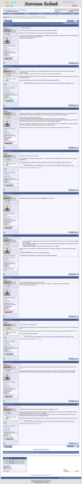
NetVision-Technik (9, 9)
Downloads (26, 13)
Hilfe (52, 13)
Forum (15, 9)
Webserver (23, 9)
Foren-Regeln (6, 470)
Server (18, 9)
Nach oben (78, 477)
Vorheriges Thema (37, 449)
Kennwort (57, 11)
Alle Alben (41, 13)
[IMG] (5, 467)
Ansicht (75, 23)
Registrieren (11, 13)
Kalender (73, 13)
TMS (47, 482)
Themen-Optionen (67, 23)
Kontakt (61, 477)
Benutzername (58, 9)
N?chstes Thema (45, 449)
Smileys (5, 466)
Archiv (73, 477)
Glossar (61, 13)
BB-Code (5, 465)
